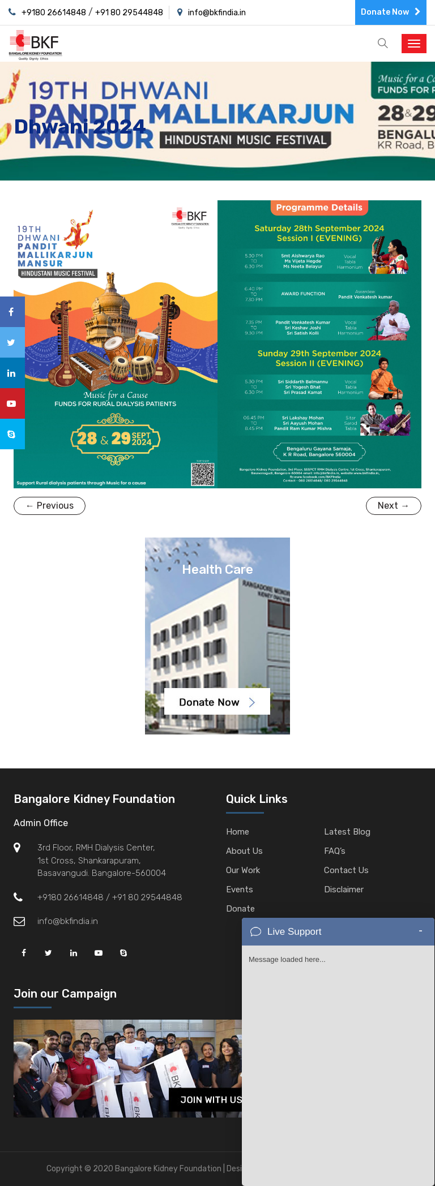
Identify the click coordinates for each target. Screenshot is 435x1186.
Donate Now (391, 12)
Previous (49, 505)
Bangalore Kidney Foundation (94, 799)
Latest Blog (347, 832)
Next (394, 505)
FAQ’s (335, 851)
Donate (240, 909)
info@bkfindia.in (217, 13)
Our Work (243, 870)
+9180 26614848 (54, 13)
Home (237, 832)
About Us (244, 851)
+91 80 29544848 (129, 13)
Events (240, 889)
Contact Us (347, 870)
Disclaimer (344, 889)
